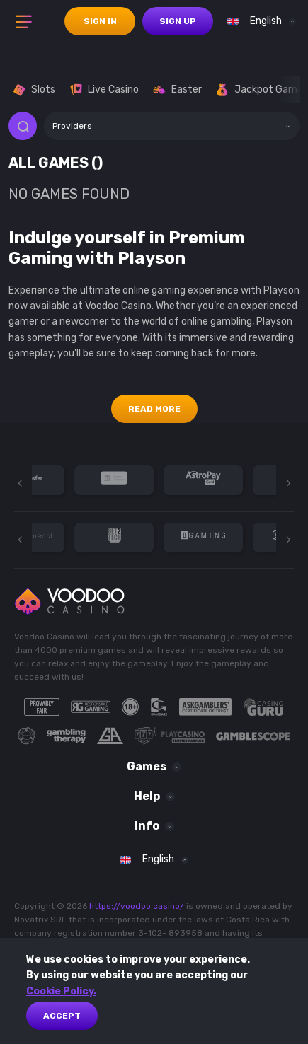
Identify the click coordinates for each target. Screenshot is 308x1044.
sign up (177, 21)
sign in (100, 21)
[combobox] (258, 21)
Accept (62, 1016)
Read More (154, 409)
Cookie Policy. (61, 991)
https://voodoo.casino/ (136, 906)
